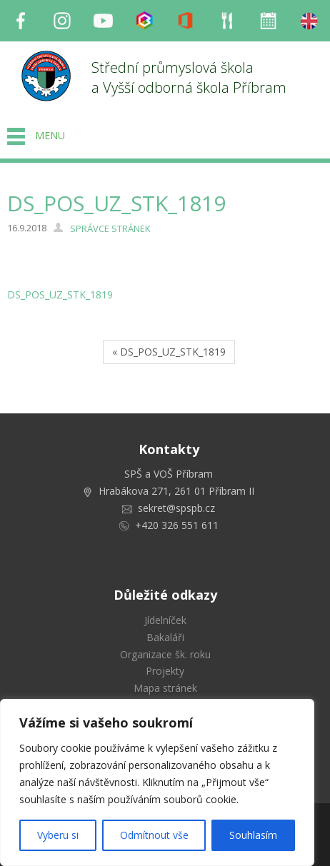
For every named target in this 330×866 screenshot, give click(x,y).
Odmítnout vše (154, 835)
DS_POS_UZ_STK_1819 (60, 294)
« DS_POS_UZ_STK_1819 (169, 351)
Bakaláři (165, 637)
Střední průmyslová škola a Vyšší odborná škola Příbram (188, 78)
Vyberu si (58, 835)
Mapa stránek (165, 688)
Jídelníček (165, 620)
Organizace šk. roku (165, 654)
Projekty (165, 671)
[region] (157, 782)
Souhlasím (253, 835)
